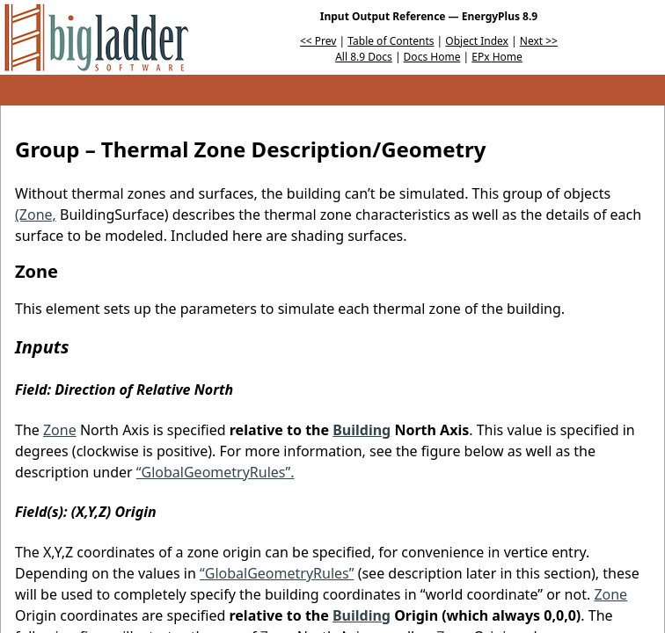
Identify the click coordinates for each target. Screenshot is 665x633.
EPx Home (496, 56)
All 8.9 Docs (363, 56)
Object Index (476, 40)
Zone (60, 430)
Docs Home (432, 56)
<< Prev (318, 40)
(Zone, (35, 214)
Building (361, 430)
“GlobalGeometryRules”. (215, 472)
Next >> (539, 40)
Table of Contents (390, 40)
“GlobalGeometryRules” (277, 573)
